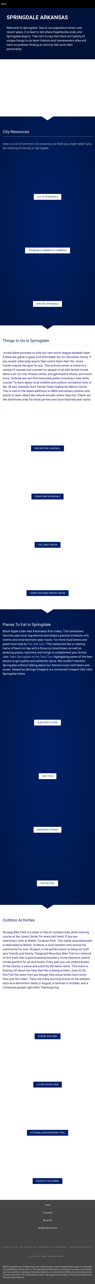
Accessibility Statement (53, 1247)
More (3, 4)
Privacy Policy (28, 1247)
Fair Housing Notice (81, 1247)
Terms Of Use (10, 1247)
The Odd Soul (35, 644)
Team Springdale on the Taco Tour (31, 656)
